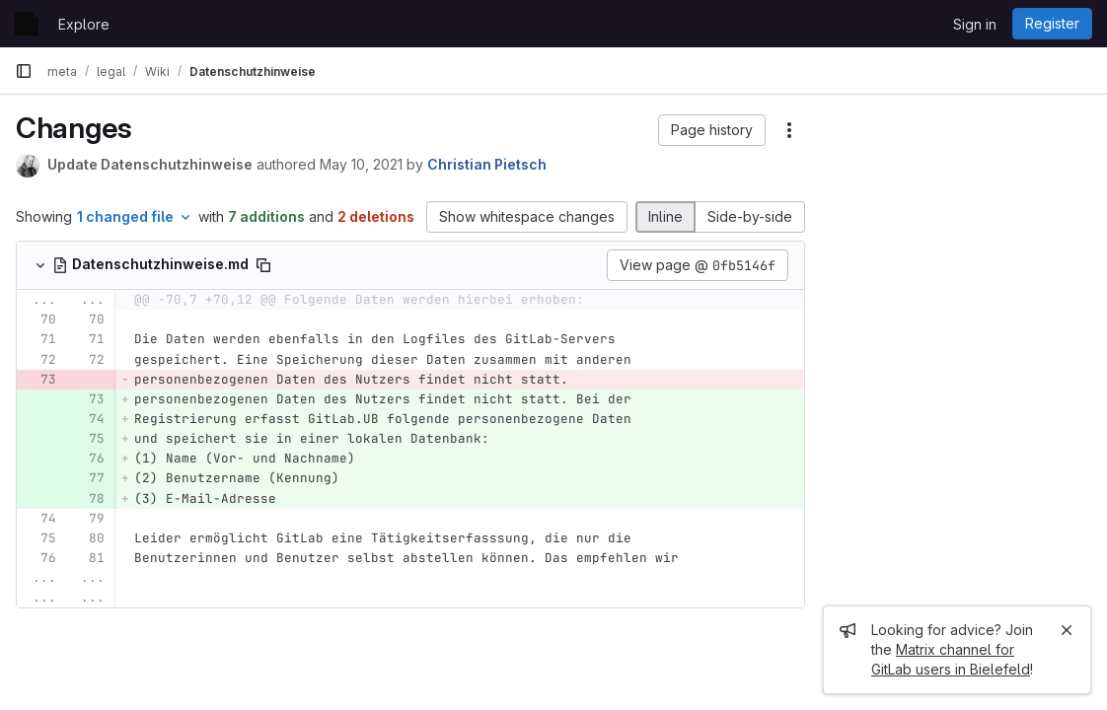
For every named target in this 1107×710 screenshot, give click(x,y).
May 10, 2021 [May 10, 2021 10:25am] (361, 164)
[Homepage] (26, 23)
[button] (712, 130)
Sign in (974, 24)
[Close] (1066, 630)
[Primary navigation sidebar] (23, 71)
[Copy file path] (263, 265)
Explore (84, 24)
